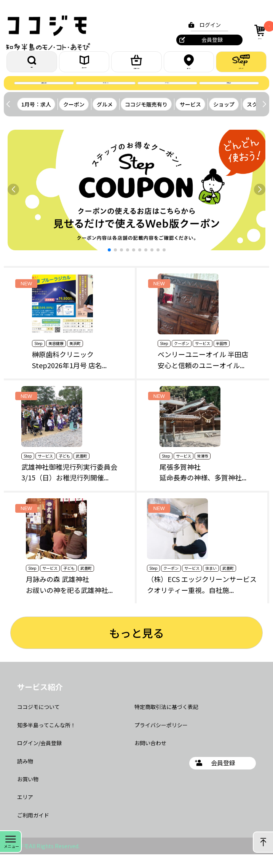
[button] (264, 118)
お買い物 (27, 792)
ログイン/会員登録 (39, 756)
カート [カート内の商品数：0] (258, 31)
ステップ (241, 65)
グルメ (105, 118)
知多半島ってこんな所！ (46, 738)
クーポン (167, 93)
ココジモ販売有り (146, 118)
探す (32, 65)
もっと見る (136, 646)
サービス (190, 118)
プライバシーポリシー (161, 738)
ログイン (205, 25)
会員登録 (207, 39)
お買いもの (136, 65)
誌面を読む (44, 93)
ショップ (224, 118)
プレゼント (106, 93)
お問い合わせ (150, 756)
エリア (189, 65)
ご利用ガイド (33, 829)
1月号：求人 (36, 118)
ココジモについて (38, 720)
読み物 (25, 774)
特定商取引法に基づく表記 (166, 720)
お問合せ (228, 93)
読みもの (84, 65)
